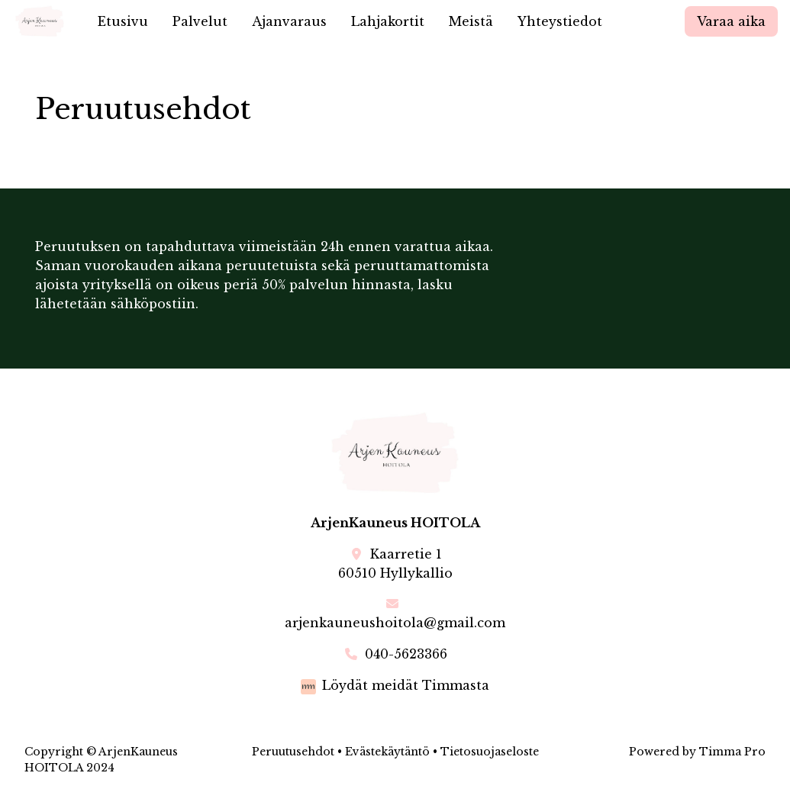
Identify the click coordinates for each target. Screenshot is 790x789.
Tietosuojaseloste (489, 751)
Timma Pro (732, 751)
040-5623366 (406, 654)
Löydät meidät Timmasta (405, 685)
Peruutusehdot (293, 751)
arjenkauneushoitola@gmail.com (395, 622)
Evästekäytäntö (387, 751)
